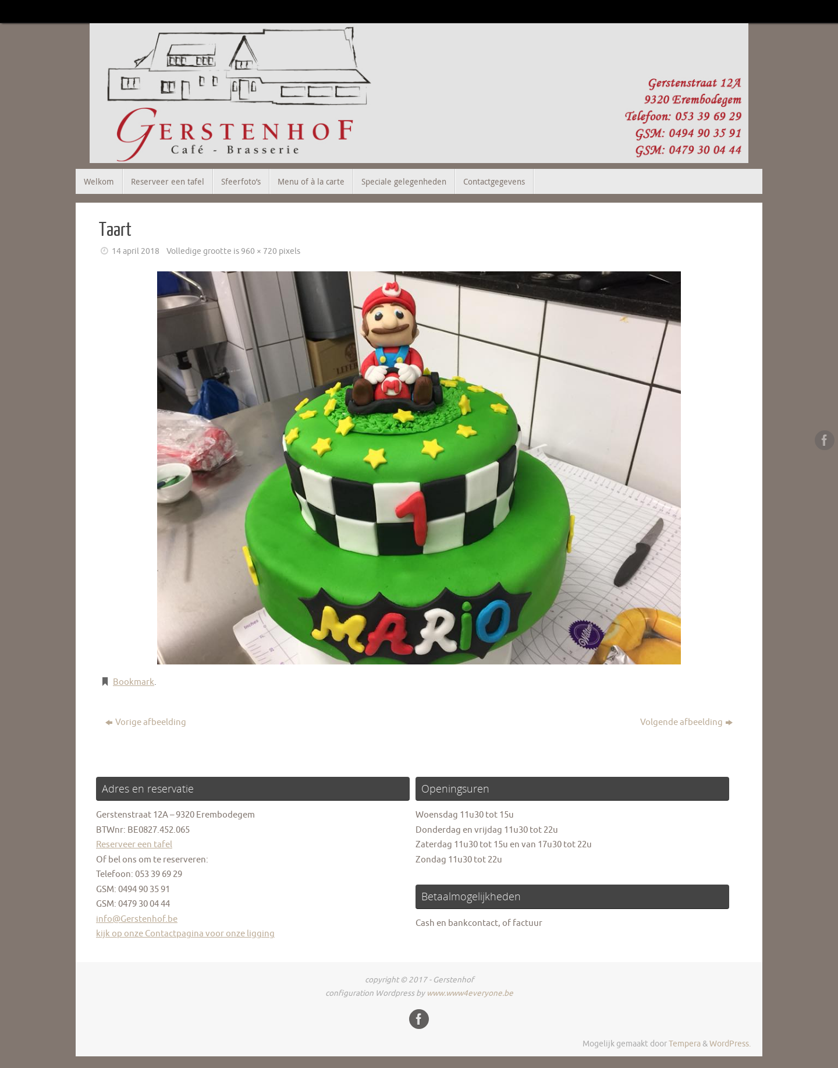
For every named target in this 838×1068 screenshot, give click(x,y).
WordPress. (730, 1044)
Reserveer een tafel (134, 844)
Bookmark (133, 682)
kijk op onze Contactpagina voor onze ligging (185, 933)
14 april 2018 (135, 251)
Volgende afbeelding (686, 722)
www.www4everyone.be (470, 993)
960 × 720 (259, 251)
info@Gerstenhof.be (136, 919)
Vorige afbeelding (145, 722)
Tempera (685, 1044)
